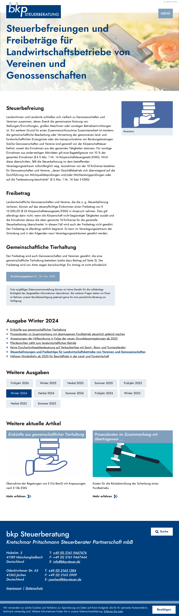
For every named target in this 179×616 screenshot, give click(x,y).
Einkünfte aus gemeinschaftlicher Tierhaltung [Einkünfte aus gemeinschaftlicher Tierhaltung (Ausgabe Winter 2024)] (38, 330)
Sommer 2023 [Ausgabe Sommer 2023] (47, 403)
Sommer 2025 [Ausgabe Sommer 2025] (103, 383)
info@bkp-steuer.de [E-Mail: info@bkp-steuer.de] (66, 561)
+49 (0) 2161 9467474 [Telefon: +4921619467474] (69, 552)
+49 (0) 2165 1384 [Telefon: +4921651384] (62, 570)
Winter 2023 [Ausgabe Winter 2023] (132, 393)
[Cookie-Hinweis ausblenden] (164, 610)
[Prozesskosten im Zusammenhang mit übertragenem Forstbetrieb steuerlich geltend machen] (133, 465)
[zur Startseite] (33, 10)
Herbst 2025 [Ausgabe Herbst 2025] (75, 383)
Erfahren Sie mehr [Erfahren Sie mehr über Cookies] (113, 611)
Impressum (13, 588)
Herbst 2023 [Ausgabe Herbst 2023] (19, 403)
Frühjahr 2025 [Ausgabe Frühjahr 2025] (133, 383)
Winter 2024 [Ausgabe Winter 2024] (19, 393)
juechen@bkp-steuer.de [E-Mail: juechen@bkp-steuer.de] (65, 579)
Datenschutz (34, 588)
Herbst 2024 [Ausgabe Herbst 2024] (46, 393)
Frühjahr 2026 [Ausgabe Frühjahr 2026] (20, 383)
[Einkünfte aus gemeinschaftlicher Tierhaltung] (46, 465)
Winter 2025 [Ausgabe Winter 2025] (48, 383)
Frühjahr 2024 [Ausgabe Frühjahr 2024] (104, 393)
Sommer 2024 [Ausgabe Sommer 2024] (74, 393)
